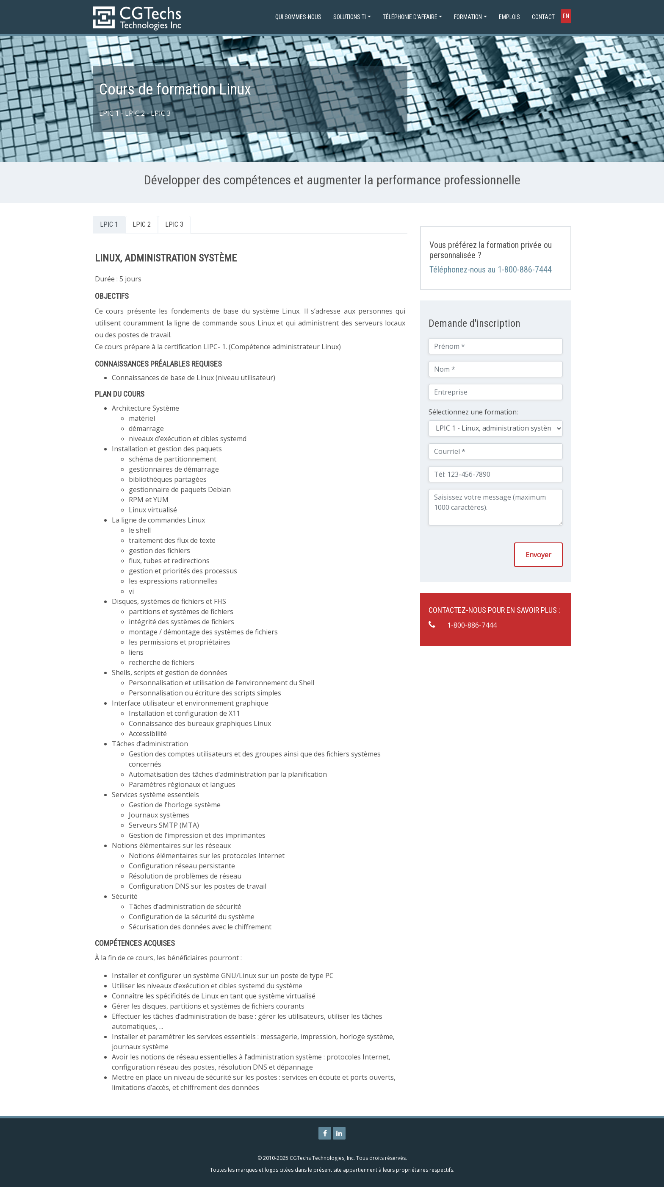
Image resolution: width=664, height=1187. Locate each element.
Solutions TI (349, 17)
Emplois (509, 17)
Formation (468, 17)
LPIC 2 (142, 224)
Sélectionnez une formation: (473, 412)
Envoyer (538, 554)
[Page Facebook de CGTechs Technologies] (324, 1133)
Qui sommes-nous (298, 17)
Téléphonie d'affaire (410, 17)
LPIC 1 (109, 224)
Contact (543, 17)
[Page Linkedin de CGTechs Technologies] (339, 1133)
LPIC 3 (174, 224)
